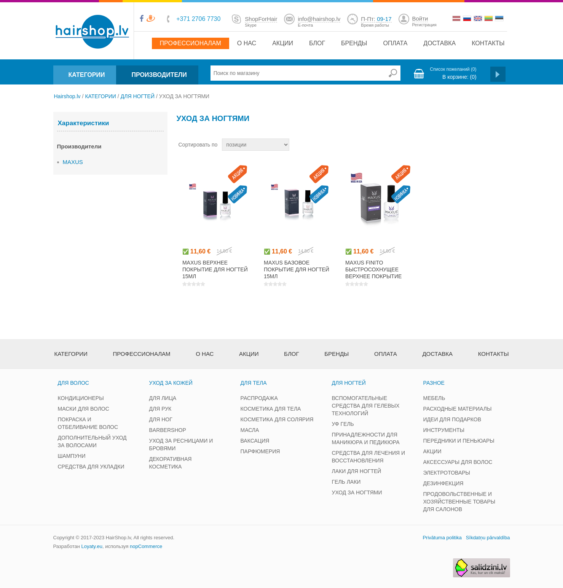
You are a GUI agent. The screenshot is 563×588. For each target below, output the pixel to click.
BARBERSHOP (167, 430)
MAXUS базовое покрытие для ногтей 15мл (296, 269)
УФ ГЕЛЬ (343, 424)
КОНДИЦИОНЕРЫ (81, 398)
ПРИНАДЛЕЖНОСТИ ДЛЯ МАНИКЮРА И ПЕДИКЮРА (366, 438)
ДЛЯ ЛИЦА (163, 398)
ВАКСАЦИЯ (255, 441)
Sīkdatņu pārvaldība (488, 537)
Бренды (354, 43)
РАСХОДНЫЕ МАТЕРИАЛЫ (457, 409)
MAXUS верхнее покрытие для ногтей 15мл (215, 269)
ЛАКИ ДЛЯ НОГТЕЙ (356, 471)
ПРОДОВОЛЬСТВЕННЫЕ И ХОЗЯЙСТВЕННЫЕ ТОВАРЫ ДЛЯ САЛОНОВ (459, 501)
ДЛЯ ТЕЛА (254, 383)
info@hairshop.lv (319, 19)
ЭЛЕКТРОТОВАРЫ (446, 473)
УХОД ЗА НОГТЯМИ (357, 492)
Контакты (488, 43)
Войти (420, 18)
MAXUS (73, 162)
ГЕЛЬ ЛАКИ (346, 482)
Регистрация (424, 24)
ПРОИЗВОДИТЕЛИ (159, 75)
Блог (317, 43)
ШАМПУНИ (72, 456)
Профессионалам (190, 43)
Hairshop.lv (67, 96)
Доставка (439, 43)
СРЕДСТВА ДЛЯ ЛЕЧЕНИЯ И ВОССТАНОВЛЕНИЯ (368, 457)
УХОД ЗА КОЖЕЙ (171, 383)
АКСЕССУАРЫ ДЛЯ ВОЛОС (458, 462)
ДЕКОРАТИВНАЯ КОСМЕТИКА (170, 463)
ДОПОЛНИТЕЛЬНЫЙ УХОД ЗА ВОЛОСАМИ (92, 441)
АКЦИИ (432, 451)
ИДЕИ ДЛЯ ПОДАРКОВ (452, 419)
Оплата (395, 43)
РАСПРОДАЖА (259, 398)
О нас (246, 43)
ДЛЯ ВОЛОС (73, 383)
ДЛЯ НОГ (160, 419)
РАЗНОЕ (434, 383)
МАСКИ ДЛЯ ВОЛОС (83, 409)
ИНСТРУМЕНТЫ (443, 430)
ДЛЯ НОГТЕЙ (138, 96)
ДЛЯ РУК (160, 409)
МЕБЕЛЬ (434, 398)
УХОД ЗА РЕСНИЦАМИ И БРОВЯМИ (181, 444)
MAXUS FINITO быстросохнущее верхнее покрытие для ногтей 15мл (373, 273)
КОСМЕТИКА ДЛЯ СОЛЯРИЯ (277, 419)
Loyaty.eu (91, 546)
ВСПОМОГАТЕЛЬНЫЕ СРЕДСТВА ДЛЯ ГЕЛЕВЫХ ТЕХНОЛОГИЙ (366, 405)
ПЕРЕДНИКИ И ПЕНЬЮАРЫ (458, 441)
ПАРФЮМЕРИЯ (260, 451)
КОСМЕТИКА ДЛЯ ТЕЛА (271, 409)
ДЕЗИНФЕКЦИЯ (443, 483)
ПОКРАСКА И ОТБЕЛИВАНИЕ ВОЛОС (88, 423)
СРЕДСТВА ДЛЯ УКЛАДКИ (91, 467)
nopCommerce (146, 546)
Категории (71, 354)
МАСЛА (250, 430)
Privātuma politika (442, 537)
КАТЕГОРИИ (87, 75)
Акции (282, 43)
